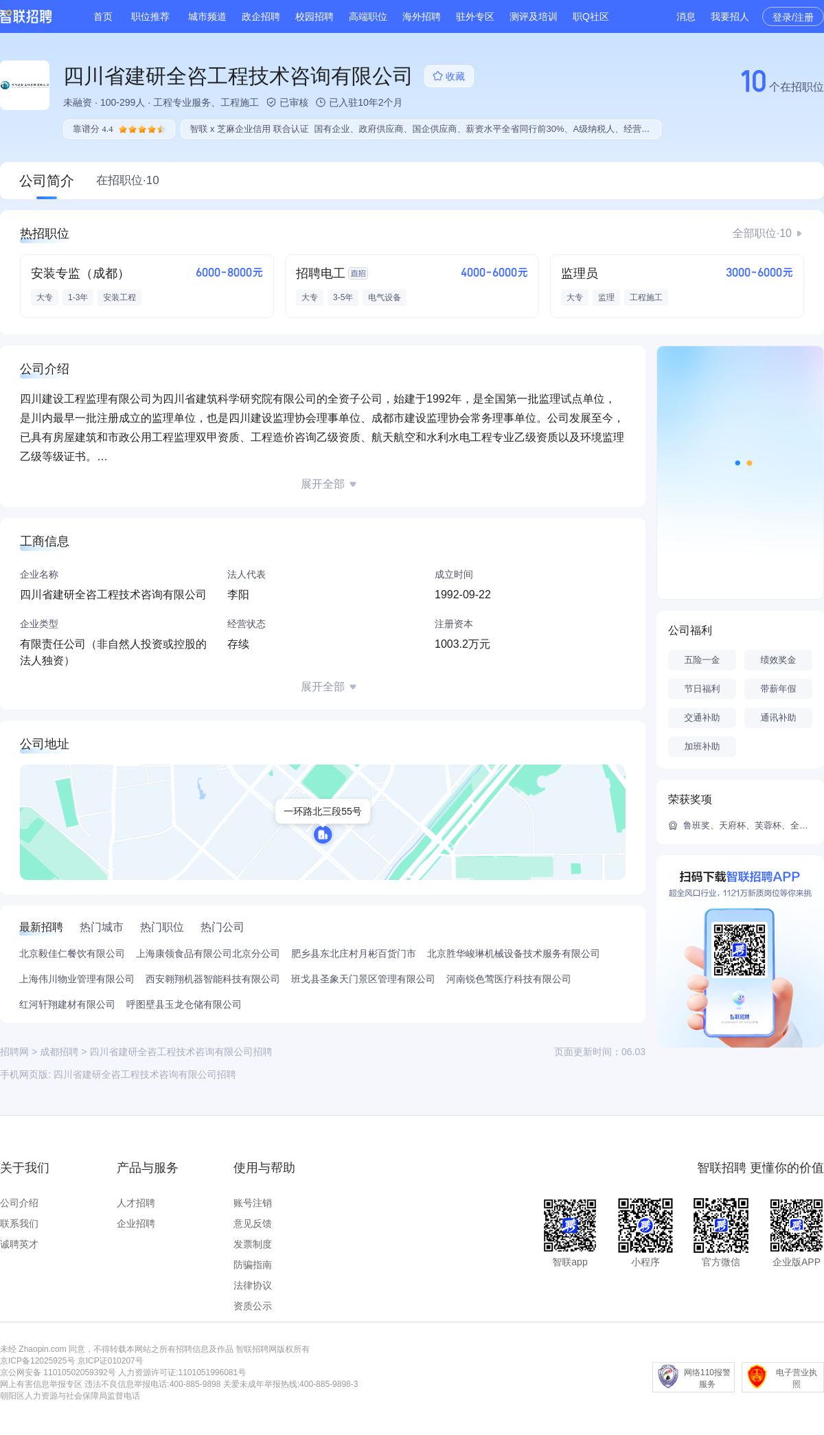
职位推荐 (150, 16)
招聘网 (14, 1051)
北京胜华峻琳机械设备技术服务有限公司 (513, 953)
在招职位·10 (127, 180)
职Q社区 (591, 16)
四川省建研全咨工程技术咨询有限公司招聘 (145, 1074)
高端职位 (368, 16)
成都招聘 (59, 1051)
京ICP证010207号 (111, 1361)
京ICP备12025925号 (37, 1361)
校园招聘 (314, 16)
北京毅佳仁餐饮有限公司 (72, 953)
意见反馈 (252, 1223)
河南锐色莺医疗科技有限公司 (508, 978)
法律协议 (252, 1285)
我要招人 (730, 16)
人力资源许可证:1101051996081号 (182, 1372)
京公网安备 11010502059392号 (58, 1372)
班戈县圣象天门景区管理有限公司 (363, 978)
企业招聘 (136, 1223)
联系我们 (19, 1223)
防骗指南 (252, 1264)
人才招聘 (136, 1202)
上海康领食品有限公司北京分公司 (208, 953)
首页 (103, 16)
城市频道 (207, 16)
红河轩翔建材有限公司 (67, 1004)
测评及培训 (534, 16)
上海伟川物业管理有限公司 (77, 978)
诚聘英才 (19, 1244)
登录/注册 (793, 17)
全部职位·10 (762, 233)
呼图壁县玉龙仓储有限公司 (184, 1004)
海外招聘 (421, 16)
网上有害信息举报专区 (41, 1384)
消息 (686, 16)
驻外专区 (475, 16)
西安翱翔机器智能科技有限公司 (213, 978)
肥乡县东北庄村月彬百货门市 (353, 953)
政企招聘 (261, 16)
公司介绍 (19, 1202)
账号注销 (252, 1202)
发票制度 (252, 1244)
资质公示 (252, 1305)
